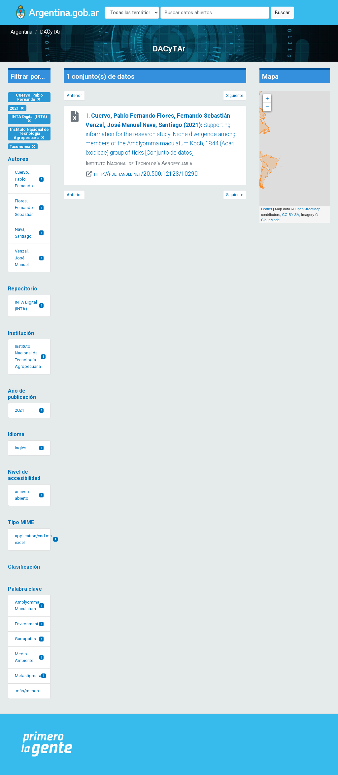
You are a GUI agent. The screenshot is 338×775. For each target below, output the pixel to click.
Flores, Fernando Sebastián (29, 207)
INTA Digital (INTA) (29, 118)
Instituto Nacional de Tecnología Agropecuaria (29, 133)
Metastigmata (30, 675)
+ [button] (267, 99)
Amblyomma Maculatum (29, 605)
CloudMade (270, 220)
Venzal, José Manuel (29, 258)
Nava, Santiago (29, 232)
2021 (17, 108)
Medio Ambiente (29, 657)
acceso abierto (29, 495)
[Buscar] (214, 13)
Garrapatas (29, 638)
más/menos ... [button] (29, 690)
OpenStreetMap (308, 209)
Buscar (282, 12)
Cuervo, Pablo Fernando (29, 97)
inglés (29, 447)
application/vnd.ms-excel (33, 539)
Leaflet (266, 209)
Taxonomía (23, 146)
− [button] (267, 107)
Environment (29, 623)
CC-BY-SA (290, 215)
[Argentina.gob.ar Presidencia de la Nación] (47, 744)
